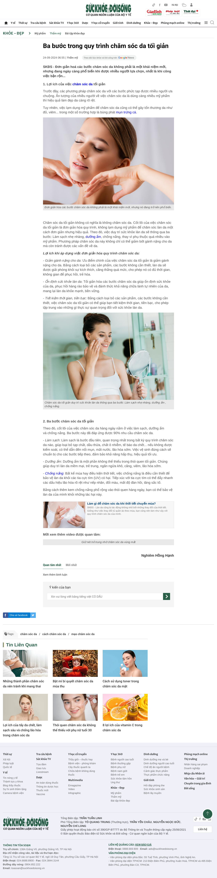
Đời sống (189, 788)
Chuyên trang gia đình (197, 783)
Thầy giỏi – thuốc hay (80, 759)
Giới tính (118, 23)
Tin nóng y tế (10, 777)
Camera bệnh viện (13, 793)
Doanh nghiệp (192, 768)
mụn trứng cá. (126, 112)
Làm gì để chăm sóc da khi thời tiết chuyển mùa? (121, 503)
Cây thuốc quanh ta (79, 767)
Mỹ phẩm (40, 33)
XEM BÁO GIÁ (143, 844)
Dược (85, 23)
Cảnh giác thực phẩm (156, 771)
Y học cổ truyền (100, 23)
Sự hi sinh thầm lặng (14, 789)
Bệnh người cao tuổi (122, 759)
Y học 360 (73, 23)
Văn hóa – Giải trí (194, 778)
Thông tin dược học (47, 786)
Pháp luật (8, 763)
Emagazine (74, 785)
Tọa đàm (41, 764)
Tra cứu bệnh (38, 23)
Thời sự (22, 23)
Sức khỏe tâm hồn (121, 778)
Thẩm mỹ (55, 33)
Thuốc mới (42, 790)
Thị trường (193, 23)
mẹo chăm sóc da (83, 634)
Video (71, 789)
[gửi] (166, 596)
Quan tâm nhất (52, 565)
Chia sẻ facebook (19, 615)
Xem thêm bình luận (55, 574)
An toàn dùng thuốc (47, 782)
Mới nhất (71, 565)
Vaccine (40, 794)
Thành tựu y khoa (13, 781)
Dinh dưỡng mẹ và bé (156, 759)
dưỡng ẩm (93, 237)
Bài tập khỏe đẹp (75, 33)
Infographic (74, 793)
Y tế (13, 23)
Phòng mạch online (172, 23)
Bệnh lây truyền (152, 793)
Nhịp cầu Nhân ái (194, 773)
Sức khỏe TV (56, 23)
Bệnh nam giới (119, 771)
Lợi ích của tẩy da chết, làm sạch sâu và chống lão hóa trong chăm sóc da (22, 730)
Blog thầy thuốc (12, 785)
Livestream (42, 771)
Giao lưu (41, 768)
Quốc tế (7, 767)
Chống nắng (54, 473)
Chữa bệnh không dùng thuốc (81, 773)
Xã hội (6, 759)
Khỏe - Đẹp (151, 23)
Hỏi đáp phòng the (154, 785)
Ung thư (115, 782)
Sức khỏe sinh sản (154, 789)
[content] (105, 596)
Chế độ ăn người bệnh (156, 767)
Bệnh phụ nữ (118, 767)
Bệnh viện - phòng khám (82, 763)
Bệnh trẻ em (118, 774)
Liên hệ (202, 829)
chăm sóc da (83, 84)
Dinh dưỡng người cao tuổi (159, 763)
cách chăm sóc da (54, 634)
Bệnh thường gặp (121, 763)
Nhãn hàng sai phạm (196, 764)
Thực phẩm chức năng (156, 774)
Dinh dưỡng (133, 23)
